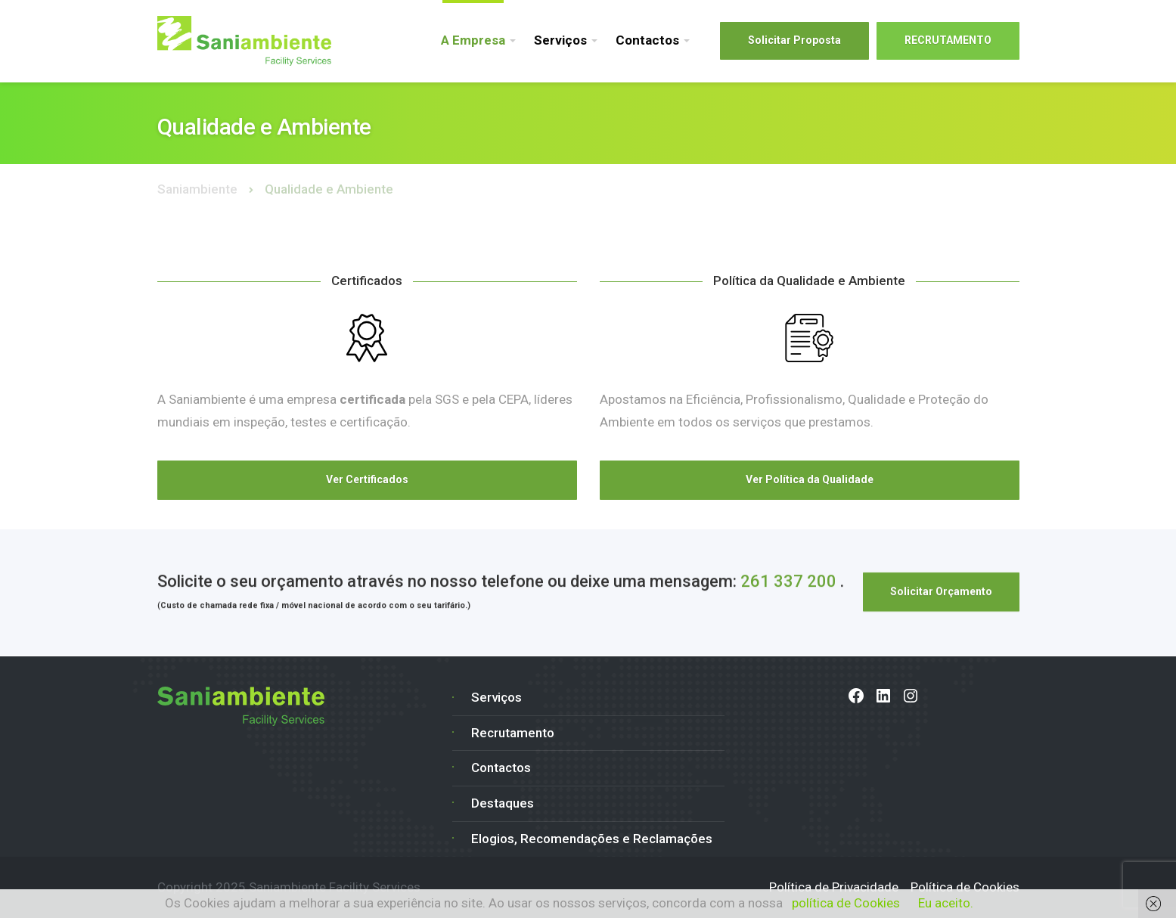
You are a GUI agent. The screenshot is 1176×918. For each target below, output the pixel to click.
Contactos (647, 40)
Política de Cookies (965, 887)
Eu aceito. (945, 902)
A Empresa (473, 40)
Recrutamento (512, 732)
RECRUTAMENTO (947, 40)
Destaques (502, 803)
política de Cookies (846, 902)
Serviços (560, 40)
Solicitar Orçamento (941, 594)
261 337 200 (788, 582)
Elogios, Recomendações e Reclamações (591, 838)
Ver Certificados (367, 479)
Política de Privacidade (833, 887)
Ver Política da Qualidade (809, 479)
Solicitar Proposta (794, 40)
